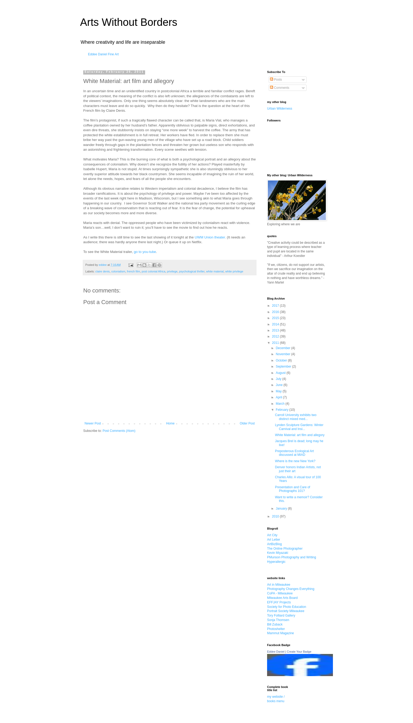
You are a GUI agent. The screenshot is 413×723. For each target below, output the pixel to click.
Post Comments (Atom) (118, 431)
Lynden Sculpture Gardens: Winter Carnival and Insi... (299, 427)
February (282, 410)
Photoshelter (276, 629)
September (284, 366)
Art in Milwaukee (278, 585)
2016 (276, 312)
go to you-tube (145, 252)
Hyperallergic (276, 562)
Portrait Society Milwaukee (285, 611)
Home (170, 423)
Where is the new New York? (295, 461)
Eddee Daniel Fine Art (103, 54)
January (282, 508)
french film (133, 271)
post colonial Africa (153, 271)
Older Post (247, 423)
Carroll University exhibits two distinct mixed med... (295, 417)
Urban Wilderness (279, 108)
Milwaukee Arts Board (282, 598)
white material (215, 271)
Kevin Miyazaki (277, 553)
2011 (276, 343)
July (279, 379)
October (282, 360)
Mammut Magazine (280, 633)
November (283, 354)
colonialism (118, 271)
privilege (172, 271)
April (279, 397)
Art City (272, 535)
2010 (276, 516)
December (283, 348)
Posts (276, 79)
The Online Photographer (285, 548)
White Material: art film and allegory (299, 435)
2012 (276, 336)
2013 (276, 330)
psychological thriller (192, 271)
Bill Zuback (275, 624)
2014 (276, 324)
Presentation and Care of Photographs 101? (292, 489)
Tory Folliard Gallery (281, 615)
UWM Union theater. (210, 237)
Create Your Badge (299, 651)
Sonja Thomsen (278, 620)
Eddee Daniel (275, 651)
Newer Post (93, 423)
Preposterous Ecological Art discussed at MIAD (294, 453)
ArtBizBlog (274, 544)
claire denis (102, 271)
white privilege (234, 271)
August (281, 373)
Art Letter (273, 539)
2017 (276, 305)
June (279, 385)
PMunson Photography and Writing (291, 557)
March (281, 404)
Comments (279, 88)
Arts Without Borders (128, 22)
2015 (276, 318)
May (279, 391)
